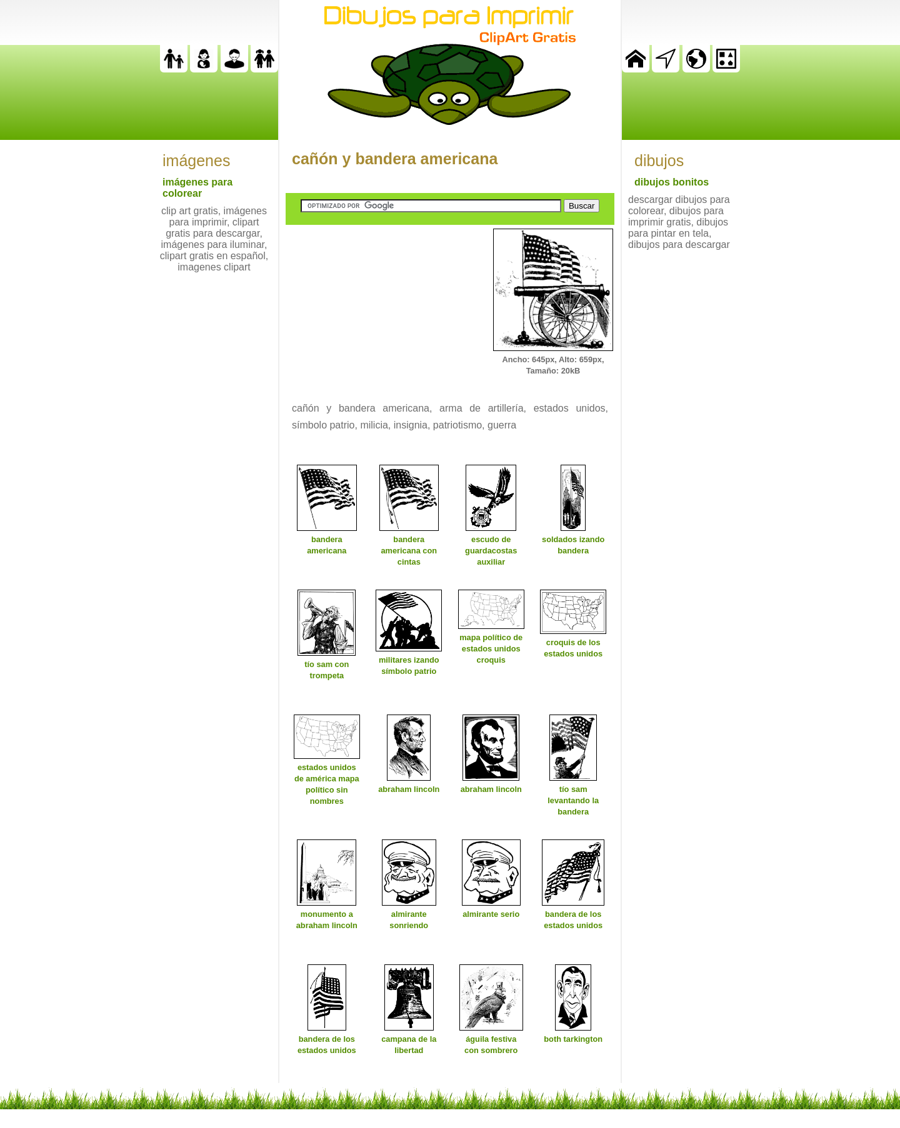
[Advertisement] (379, 307)
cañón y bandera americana (395, 158)
